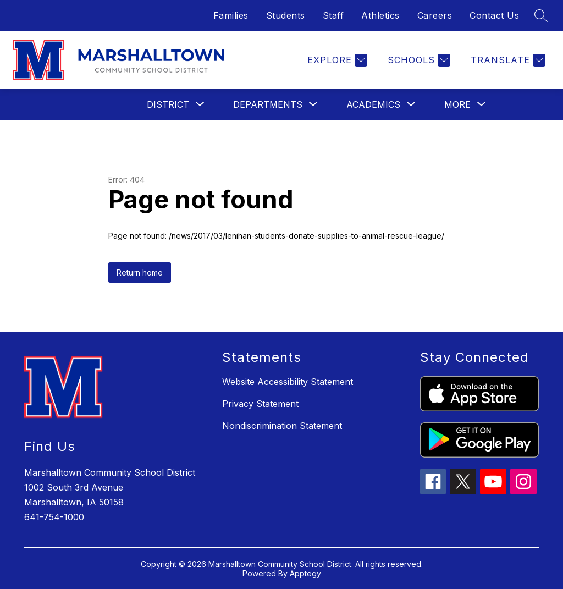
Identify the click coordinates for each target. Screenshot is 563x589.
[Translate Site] (506, 60)
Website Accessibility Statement (287, 381)
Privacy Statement (260, 403)
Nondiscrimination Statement (282, 425)
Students (285, 15)
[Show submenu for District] (168, 104)
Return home (140, 272)
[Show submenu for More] (457, 104)
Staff (333, 15)
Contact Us (494, 15)
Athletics (380, 15)
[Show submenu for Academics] (373, 104)
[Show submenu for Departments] (267, 104)
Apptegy (305, 573)
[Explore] (336, 60)
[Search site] (541, 15)
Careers (434, 15)
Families (231, 15)
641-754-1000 (54, 516)
